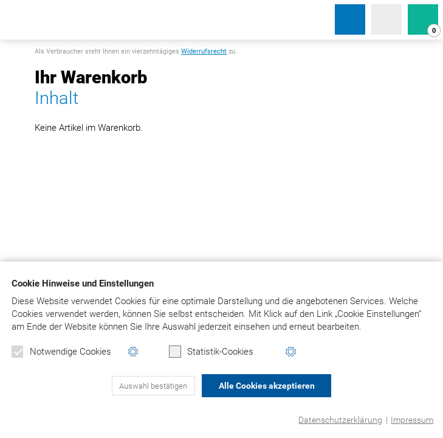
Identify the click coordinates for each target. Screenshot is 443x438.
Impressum (412, 420)
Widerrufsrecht (204, 51)
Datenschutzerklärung (340, 420)
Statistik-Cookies (211, 352)
